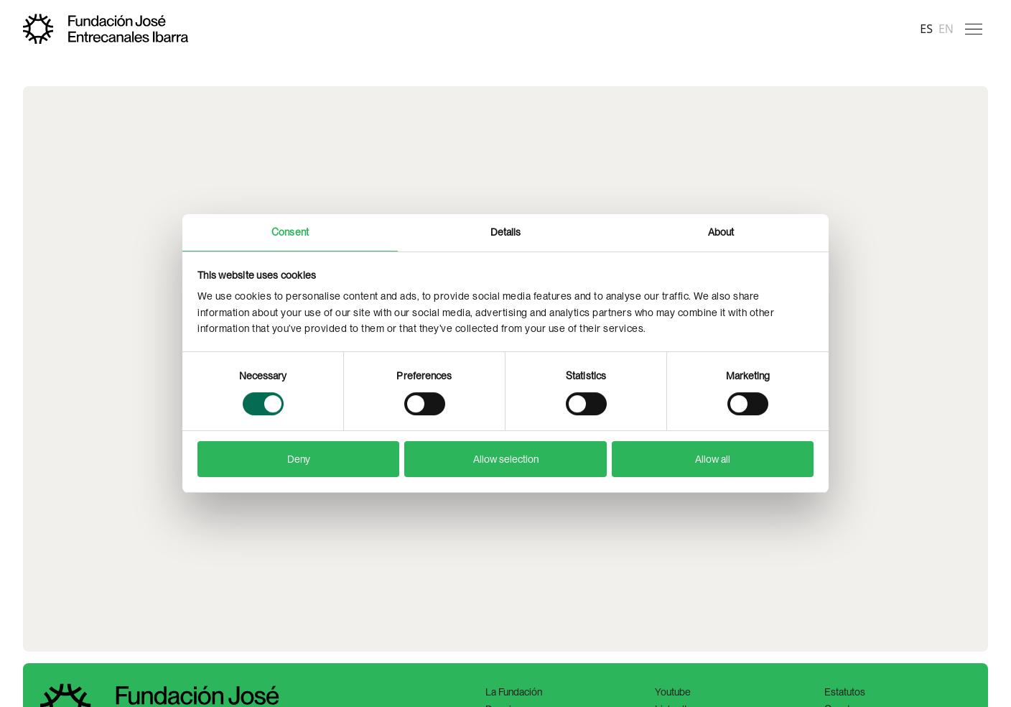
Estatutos (844, 692)
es (926, 29)
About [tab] (721, 232)
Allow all (712, 459)
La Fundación (513, 692)
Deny (298, 459)
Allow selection (506, 459)
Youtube (673, 692)
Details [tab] (505, 232)
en (946, 29)
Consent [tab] (290, 232)
